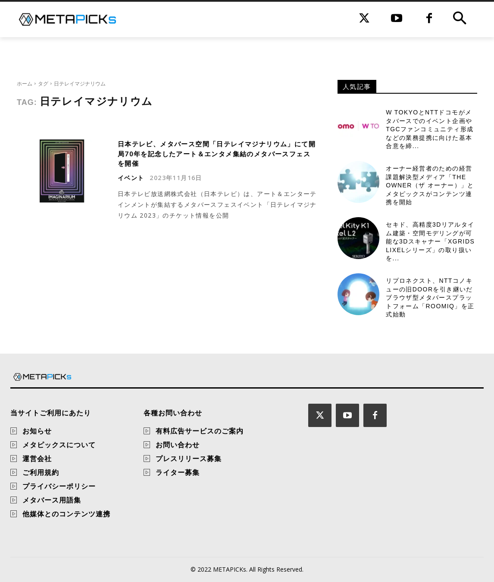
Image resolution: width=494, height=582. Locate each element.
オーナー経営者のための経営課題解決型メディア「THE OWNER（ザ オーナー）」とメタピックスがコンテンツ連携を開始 (430, 185)
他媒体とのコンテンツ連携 (66, 514)
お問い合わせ (178, 444)
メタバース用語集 (51, 500)
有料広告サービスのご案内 (200, 431)
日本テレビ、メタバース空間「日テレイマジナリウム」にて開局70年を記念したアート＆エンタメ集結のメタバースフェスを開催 (216, 154)
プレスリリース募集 (189, 458)
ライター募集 (178, 472)
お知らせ (37, 431)
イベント (131, 177)
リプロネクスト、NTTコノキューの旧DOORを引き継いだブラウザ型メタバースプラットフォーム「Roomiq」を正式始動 (430, 297)
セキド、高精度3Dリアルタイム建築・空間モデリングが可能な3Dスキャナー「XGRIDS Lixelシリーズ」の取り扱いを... (430, 241)
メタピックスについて (59, 444)
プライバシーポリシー (59, 486)
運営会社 (37, 458)
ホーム (24, 83)
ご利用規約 (40, 472)
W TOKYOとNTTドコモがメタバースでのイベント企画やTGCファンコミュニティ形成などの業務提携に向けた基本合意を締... (429, 129)
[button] (459, 19)
